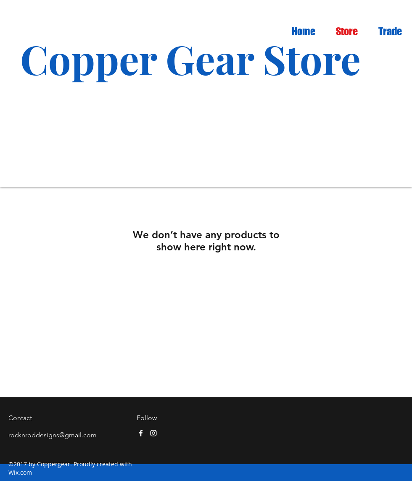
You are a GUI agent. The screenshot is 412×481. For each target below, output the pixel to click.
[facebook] (141, 433)
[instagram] (153, 433)
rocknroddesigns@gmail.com (52, 435)
